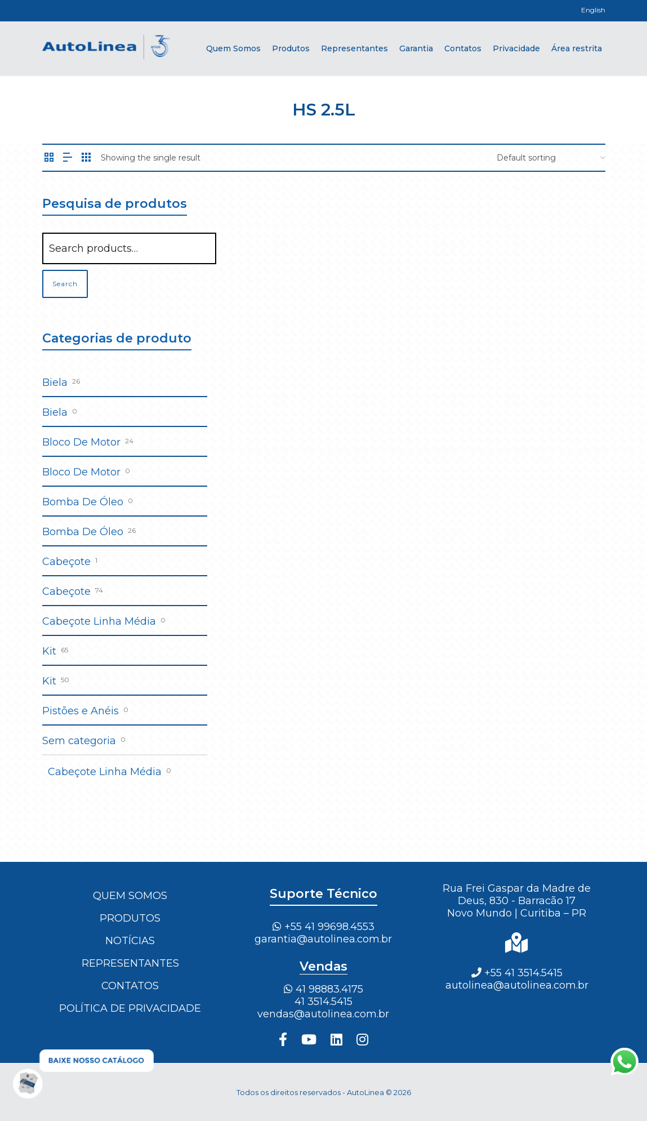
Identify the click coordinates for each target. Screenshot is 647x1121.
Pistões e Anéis (80, 711)
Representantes (130, 963)
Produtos (130, 918)
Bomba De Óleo (82, 502)
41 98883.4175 (323, 989)
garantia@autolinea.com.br (323, 939)
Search (65, 283)
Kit (49, 651)
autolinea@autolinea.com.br (516, 985)
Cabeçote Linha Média (99, 621)
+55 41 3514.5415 (517, 973)
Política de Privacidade (130, 1008)
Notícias (130, 941)
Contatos (130, 986)
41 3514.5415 (323, 1001)
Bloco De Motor (81, 442)
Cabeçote (66, 561)
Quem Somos (130, 895)
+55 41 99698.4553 (323, 926)
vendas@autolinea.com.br (323, 1014)
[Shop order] (551, 157)
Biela (55, 382)
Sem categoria (79, 741)
